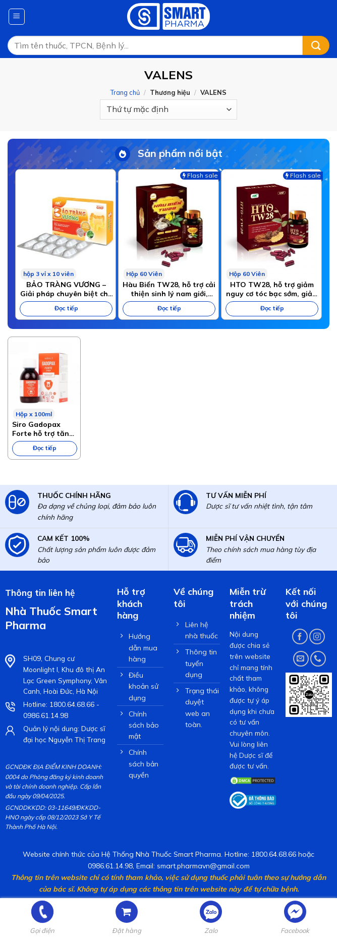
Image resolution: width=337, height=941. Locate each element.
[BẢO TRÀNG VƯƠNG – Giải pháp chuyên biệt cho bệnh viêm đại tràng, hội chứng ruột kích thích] (66, 224)
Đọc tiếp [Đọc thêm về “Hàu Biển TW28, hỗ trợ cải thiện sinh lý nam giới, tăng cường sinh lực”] (169, 308)
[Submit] (316, 46)
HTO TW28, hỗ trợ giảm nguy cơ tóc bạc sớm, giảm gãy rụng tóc (272, 289)
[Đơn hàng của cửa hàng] (168, 109)
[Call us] (318, 659)
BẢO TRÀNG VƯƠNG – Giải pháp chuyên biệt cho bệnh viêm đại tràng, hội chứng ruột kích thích (66, 289)
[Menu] (17, 17)
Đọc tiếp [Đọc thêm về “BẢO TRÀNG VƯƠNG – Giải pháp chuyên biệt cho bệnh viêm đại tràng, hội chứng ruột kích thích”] (66, 308)
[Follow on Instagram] (317, 636)
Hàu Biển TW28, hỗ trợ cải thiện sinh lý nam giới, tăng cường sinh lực (169, 289)
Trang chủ (125, 92)
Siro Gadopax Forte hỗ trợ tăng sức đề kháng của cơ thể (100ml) (43, 429)
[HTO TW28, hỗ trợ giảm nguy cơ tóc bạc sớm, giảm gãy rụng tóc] (271, 224)
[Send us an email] (301, 659)
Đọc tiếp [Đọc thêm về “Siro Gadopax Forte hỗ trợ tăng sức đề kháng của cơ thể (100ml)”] (44, 448)
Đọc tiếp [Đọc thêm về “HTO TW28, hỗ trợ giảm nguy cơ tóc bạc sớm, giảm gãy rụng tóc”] (272, 308)
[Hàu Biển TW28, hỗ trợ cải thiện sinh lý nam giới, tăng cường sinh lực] (168, 224)
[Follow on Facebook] (300, 636)
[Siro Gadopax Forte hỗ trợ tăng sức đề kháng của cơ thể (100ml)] (44, 378)
